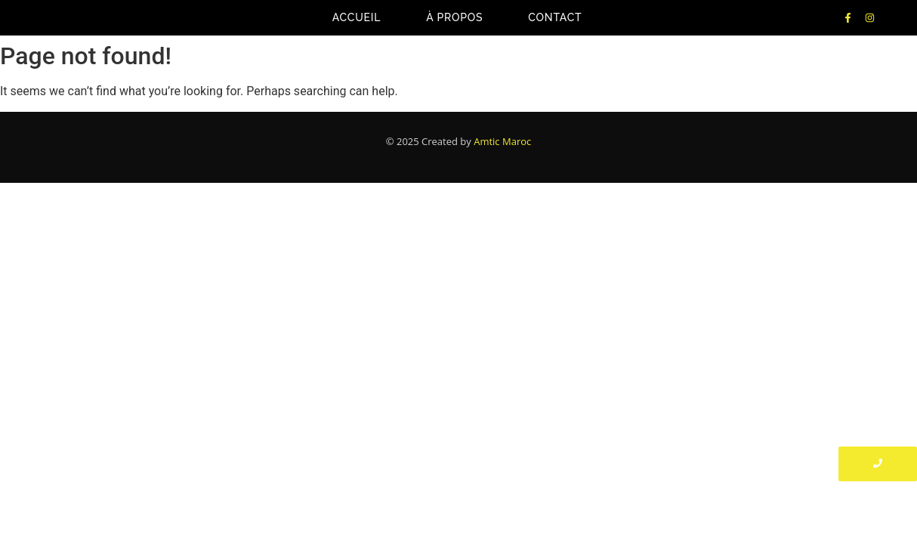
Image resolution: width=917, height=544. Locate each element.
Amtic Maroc (502, 141)
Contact (555, 17)
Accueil (356, 17)
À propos (454, 17)
